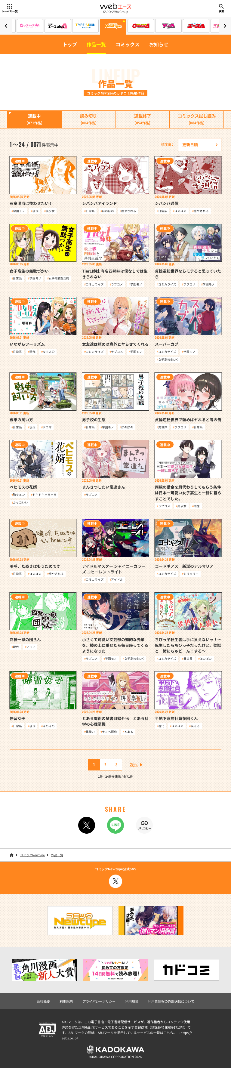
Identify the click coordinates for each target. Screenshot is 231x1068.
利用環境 (131, 1001)
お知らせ (158, 44)
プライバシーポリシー (99, 1001)
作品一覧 (96, 44)
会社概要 (43, 1001)
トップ (70, 44)
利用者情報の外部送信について (171, 1001)
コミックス (128, 44)
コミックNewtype (32, 855)
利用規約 (66, 1001)
